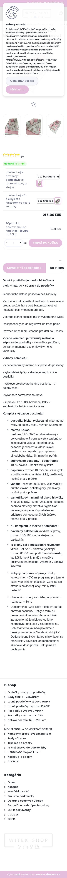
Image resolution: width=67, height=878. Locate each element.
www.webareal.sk (48, 874)
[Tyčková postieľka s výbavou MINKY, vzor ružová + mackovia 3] (12, 125)
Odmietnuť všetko (22, 81)
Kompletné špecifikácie (24, 268)
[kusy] (14, 243)
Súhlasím (17, 89)
